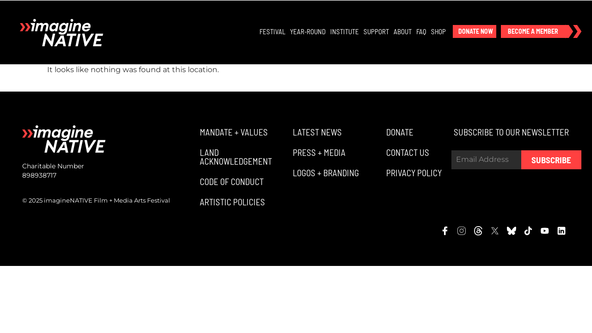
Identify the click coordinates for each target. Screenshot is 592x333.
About (403, 32)
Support (376, 32)
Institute (345, 32)
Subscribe (551, 160)
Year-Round (308, 32)
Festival (273, 32)
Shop (439, 32)
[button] (475, 31)
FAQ (422, 32)
